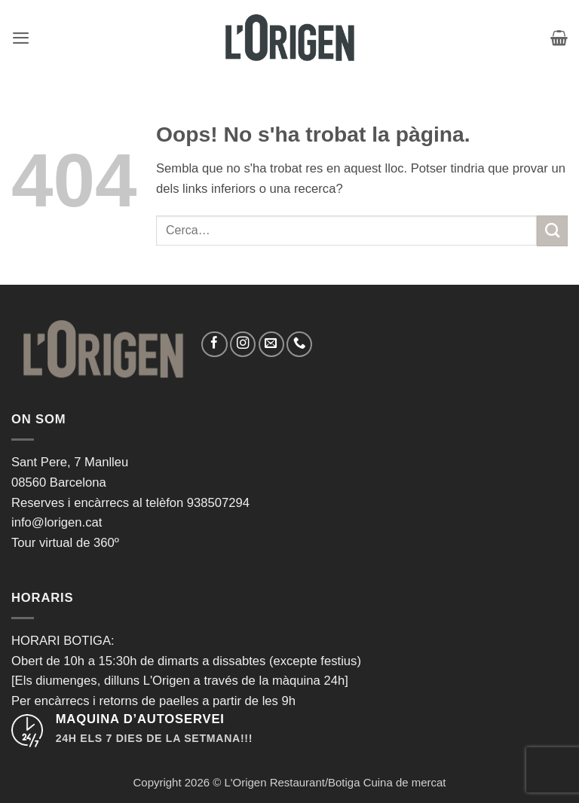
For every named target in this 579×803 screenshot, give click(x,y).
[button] (20, 37)
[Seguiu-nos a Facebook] (214, 344)
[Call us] (299, 344)
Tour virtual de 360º (65, 543)
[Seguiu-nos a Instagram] (243, 344)
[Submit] (552, 230)
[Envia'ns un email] (271, 344)
